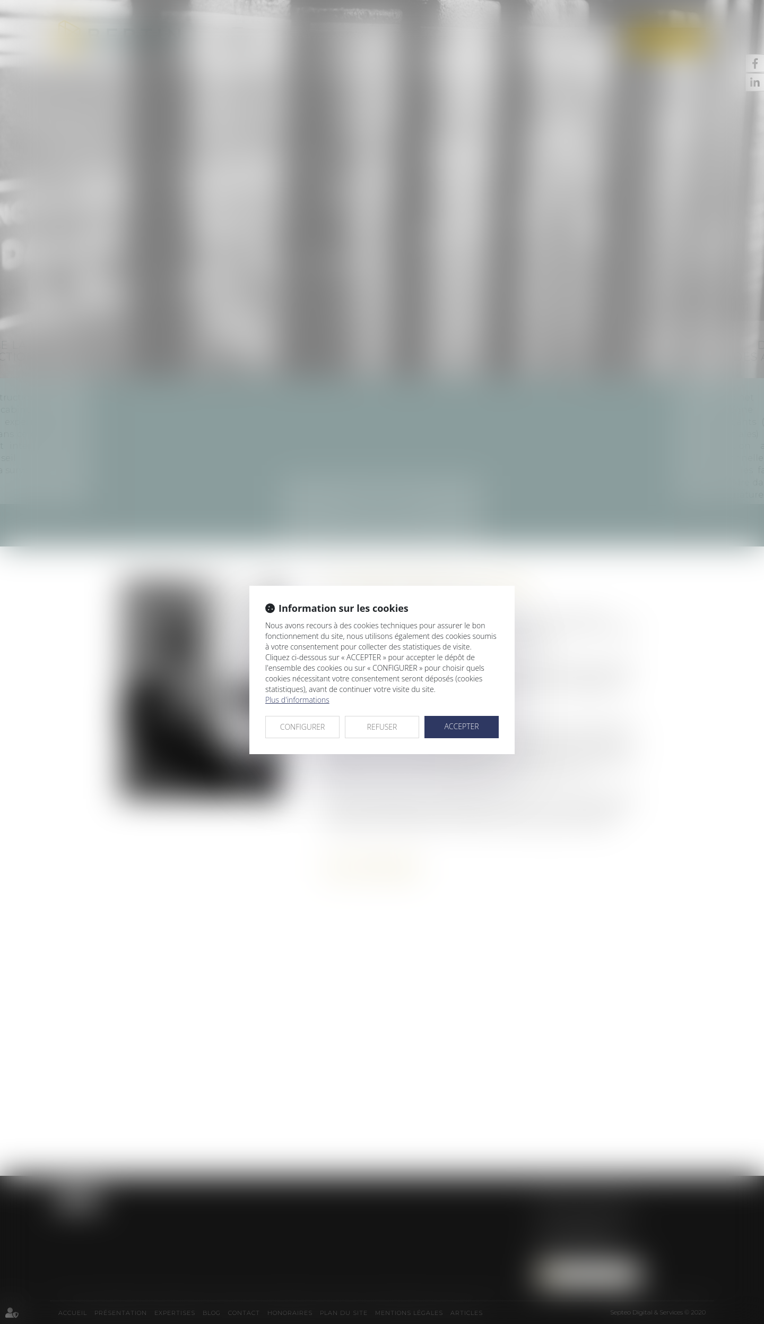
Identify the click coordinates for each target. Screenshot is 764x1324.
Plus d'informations (297, 700)
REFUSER (382, 727)
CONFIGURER (302, 727)
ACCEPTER (461, 726)
